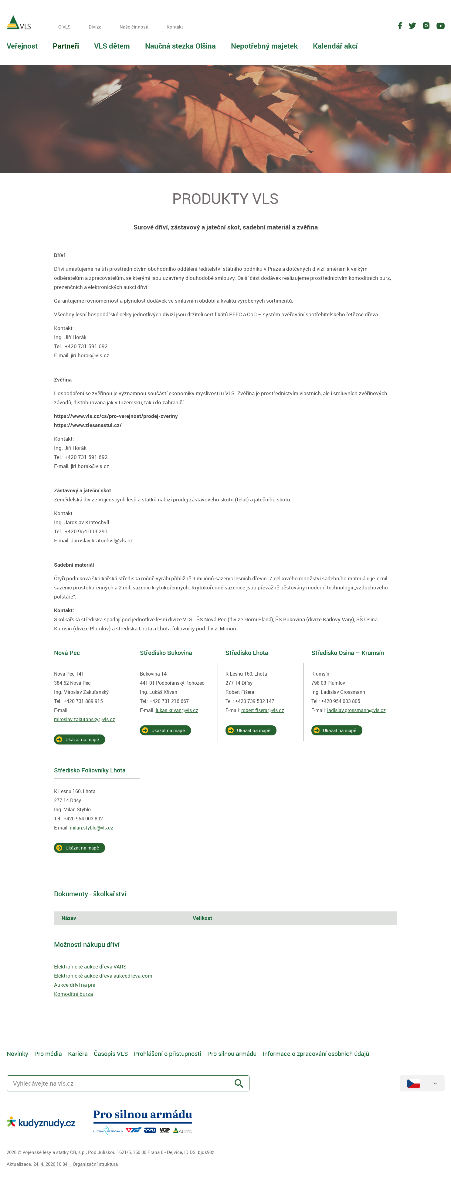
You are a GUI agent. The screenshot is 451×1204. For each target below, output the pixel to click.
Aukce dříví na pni (74, 984)
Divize (95, 26)
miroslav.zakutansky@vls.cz (84, 719)
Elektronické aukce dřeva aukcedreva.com (103, 975)
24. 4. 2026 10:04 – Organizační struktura (75, 1164)
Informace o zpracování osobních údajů (316, 1054)
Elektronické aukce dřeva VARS (90, 966)
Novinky (17, 1054)
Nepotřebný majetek (264, 46)
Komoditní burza (73, 993)
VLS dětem (112, 46)
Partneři (66, 46)
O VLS (64, 26)
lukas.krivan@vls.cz (177, 710)
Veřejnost (22, 46)
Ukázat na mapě (82, 739)
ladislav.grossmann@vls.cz (356, 710)
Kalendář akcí (335, 46)
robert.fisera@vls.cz (262, 710)
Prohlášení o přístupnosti (167, 1054)
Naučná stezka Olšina (180, 46)
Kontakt (175, 26)
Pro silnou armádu (231, 1054)
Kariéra (78, 1054)
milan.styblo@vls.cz (91, 827)
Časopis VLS (111, 1054)
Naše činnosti (134, 26)
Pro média (48, 1054)
